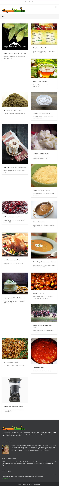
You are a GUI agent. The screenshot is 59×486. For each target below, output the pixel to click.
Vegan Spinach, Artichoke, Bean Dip (14, 298)
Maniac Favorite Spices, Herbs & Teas (15, 53)
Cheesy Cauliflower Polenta (41, 190)
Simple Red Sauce (38, 368)
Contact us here (5, 478)
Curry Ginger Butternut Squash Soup (44, 262)
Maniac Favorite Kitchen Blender (13, 406)
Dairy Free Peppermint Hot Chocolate (15, 167)
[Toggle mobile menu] (56, 7)
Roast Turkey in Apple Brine (12, 260)
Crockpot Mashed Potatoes (41, 154)
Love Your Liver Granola (11, 362)
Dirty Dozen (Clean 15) (39, 48)
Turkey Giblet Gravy (39, 222)
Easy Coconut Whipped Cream (42, 113)
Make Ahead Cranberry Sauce (13, 217)
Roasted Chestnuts (38, 293)
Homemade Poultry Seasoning (13, 110)
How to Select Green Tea (40, 81)
